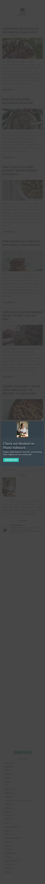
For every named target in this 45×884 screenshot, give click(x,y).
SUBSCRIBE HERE (11, 460)
